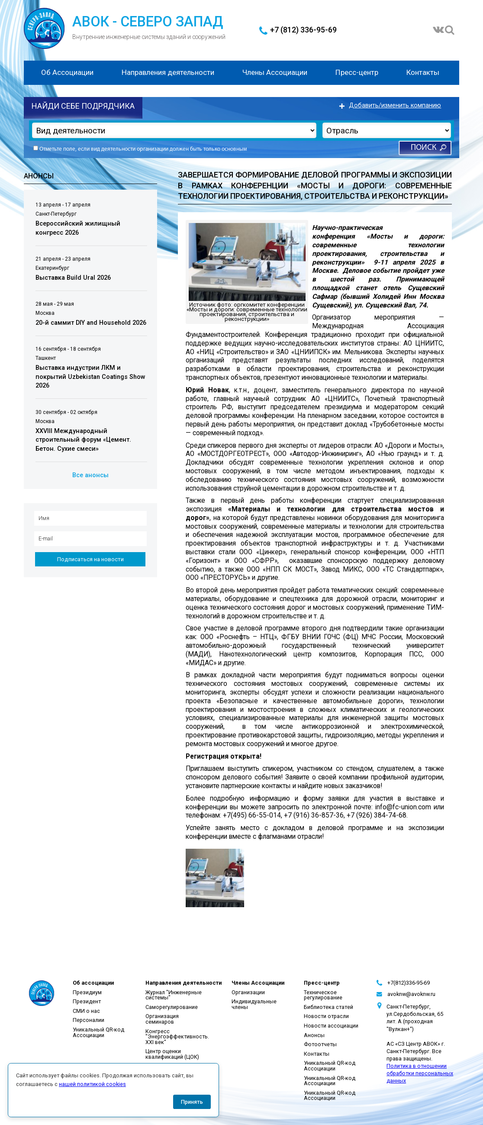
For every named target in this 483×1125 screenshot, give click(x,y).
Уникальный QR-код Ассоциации (98, 1032)
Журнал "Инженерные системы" (173, 995)
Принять (192, 1102)
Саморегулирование (171, 1007)
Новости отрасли (326, 1016)
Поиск (423, 148)
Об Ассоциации (67, 72)
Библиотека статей (328, 1007)
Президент (87, 1001)
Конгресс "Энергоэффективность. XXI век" (177, 1036)
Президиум (87, 992)
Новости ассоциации (331, 1025)
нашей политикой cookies (92, 1084)
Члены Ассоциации (274, 72)
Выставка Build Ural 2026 (73, 277)
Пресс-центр (356, 72)
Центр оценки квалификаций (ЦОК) (172, 1054)
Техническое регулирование (323, 995)
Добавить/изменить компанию (395, 105)
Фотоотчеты (320, 1044)
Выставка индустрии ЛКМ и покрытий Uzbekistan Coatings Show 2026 (90, 376)
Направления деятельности (168, 72)
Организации (248, 992)
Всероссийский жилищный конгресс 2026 (77, 228)
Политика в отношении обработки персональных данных (419, 1073)
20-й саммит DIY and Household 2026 (90, 323)
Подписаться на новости (90, 559)
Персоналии (88, 1020)
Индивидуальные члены (254, 1004)
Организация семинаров (162, 1019)
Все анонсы (90, 475)
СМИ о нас (86, 1011)
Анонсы (314, 1035)
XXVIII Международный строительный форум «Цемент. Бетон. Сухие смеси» (83, 440)
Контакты (422, 72)
